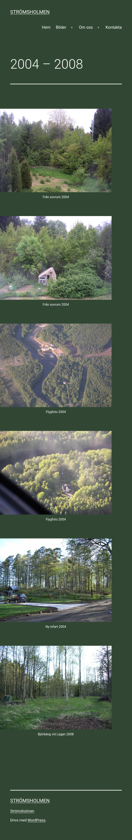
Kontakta (113, 27)
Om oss (86, 27)
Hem (46, 27)
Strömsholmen (30, 12)
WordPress (36, 820)
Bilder (61, 27)
